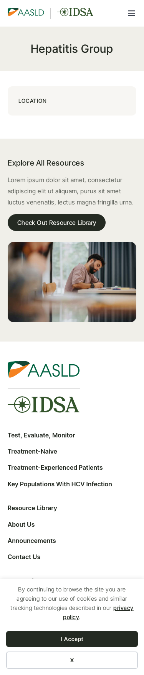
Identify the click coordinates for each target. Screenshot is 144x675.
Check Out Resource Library (56, 222)
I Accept (72, 639)
